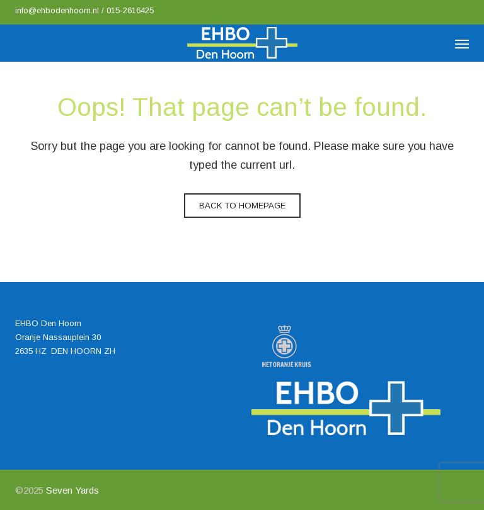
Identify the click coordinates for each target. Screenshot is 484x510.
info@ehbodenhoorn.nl (58, 10)
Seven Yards (72, 490)
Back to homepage (242, 205)
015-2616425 (130, 10)
